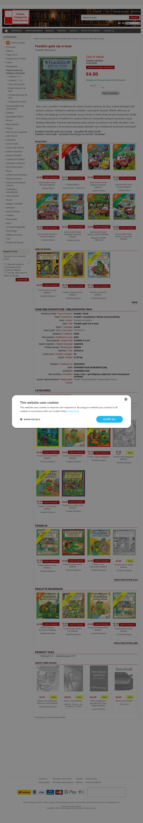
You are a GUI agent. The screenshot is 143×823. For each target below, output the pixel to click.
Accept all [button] (109, 419)
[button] (30, 419)
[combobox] (125, 399)
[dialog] (71, 411)
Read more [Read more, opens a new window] (73, 411)
